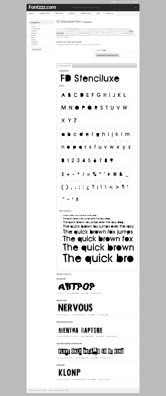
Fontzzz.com (42, 7)
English (113, 2)
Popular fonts (45, 13)
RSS (62, 390)
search (135, 7)
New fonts (59, 13)
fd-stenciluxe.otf (64, 66)
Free (104, 50)
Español (134, 2)
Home (31, 13)
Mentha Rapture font (64, 322)
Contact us (109, 13)
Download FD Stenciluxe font (107, 55)
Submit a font (86, 13)
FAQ (98, 13)
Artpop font (61, 279)
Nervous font (61, 300)
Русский (127, 2)
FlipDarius (88, 22)
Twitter (67, 390)
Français (120, 2)
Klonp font (60, 365)
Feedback (57, 390)
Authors (72, 13)
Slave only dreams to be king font (69, 343)
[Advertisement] (41, 91)
